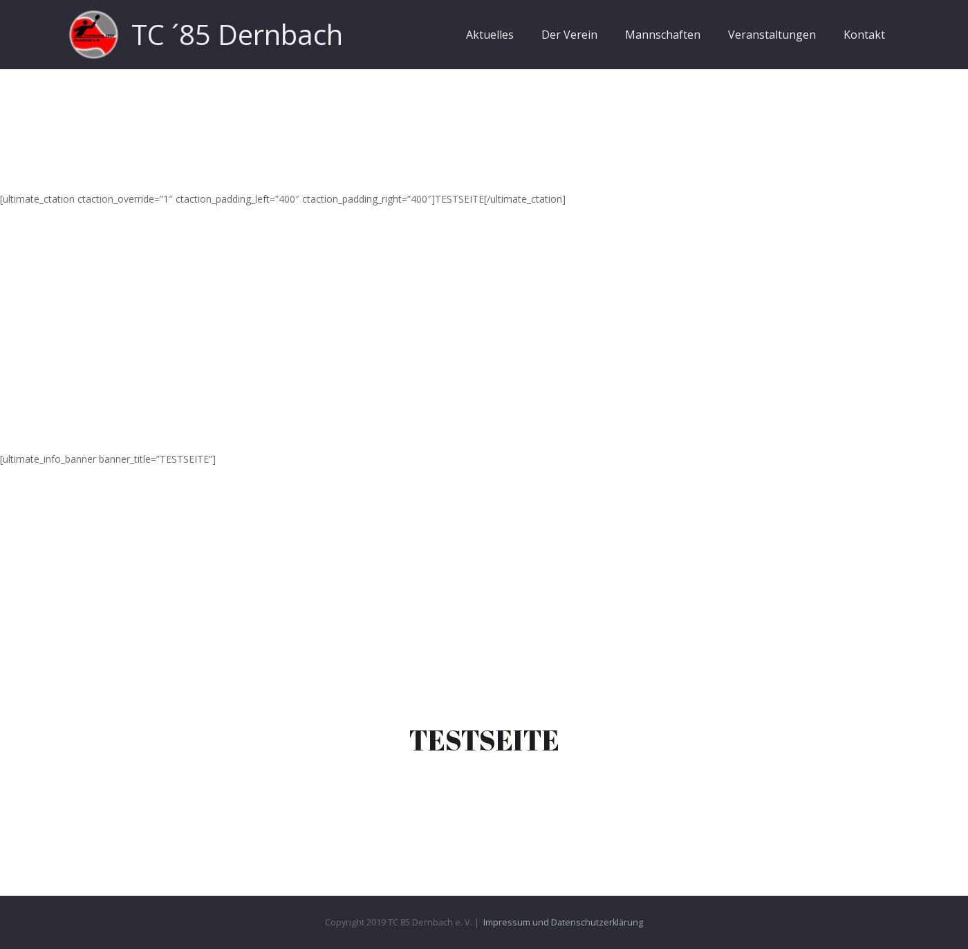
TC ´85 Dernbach (237, 34)
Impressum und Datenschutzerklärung (563, 922)
